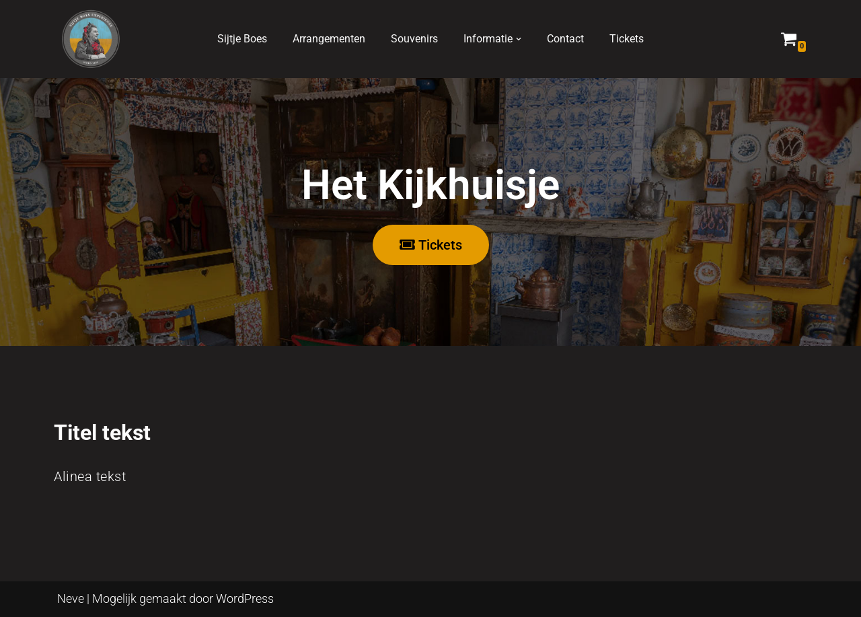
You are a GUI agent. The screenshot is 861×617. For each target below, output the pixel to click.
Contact (565, 39)
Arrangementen (329, 39)
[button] (518, 39)
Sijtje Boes (242, 39)
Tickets (626, 39)
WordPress (245, 598)
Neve (70, 598)
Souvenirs (414, 39)
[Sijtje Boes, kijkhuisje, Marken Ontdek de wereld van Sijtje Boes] (90, 39)
